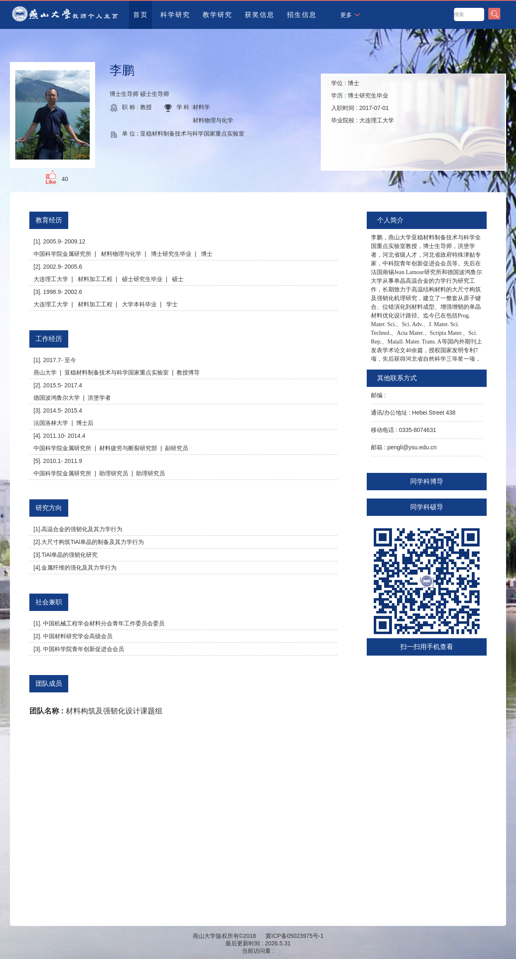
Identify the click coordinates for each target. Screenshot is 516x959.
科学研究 (175, 14)
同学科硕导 (426, 507)
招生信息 (302, 14)
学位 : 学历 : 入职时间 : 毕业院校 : (362, 102)
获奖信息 (260, 14)
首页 (140, 14)
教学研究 (217, 14)
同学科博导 (426, 481)
